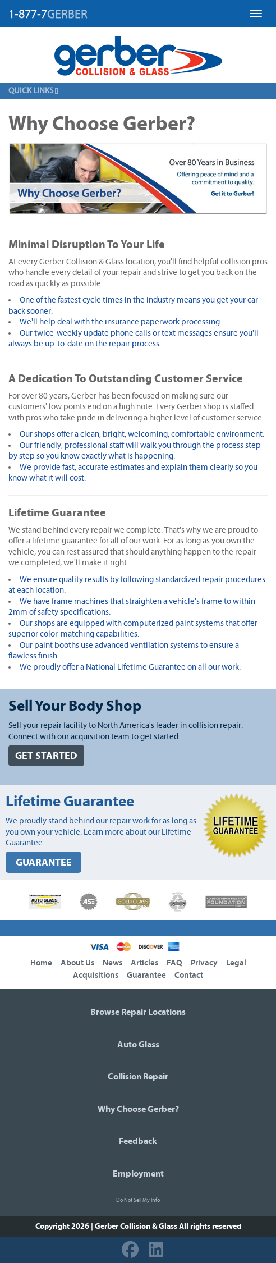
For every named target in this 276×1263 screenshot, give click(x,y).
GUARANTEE (44, 862)
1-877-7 (48, 14)
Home (41, 963)
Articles (144, 963)
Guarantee (146, 975)
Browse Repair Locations (138, 1012)
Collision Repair (138, 1077)
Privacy (204, 963)
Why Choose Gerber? (138, 1109)
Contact (188, 975)
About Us (77, 963)
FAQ (174, 963)
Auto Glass (138, 1045)
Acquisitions (95, 975)
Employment (138, 1174)
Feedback (138, 1141)
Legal (236, 963)
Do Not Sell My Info (138, 1200)
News (112, 963)
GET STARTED (46, 756)
